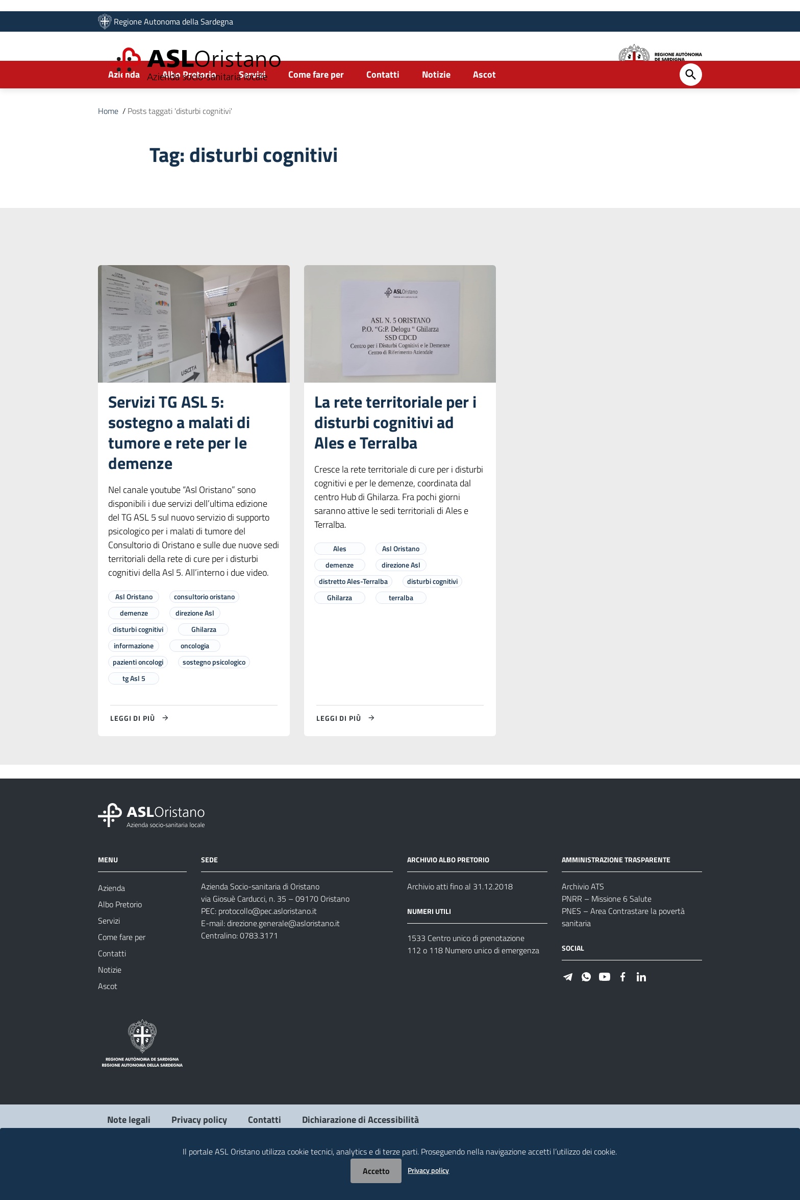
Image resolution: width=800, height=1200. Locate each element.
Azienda (124, 109)
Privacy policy (428, 1170)
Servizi (252, 109)
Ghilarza (203, 663)
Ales (339, 583)
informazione (134, 680)
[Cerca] (691, 109)
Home (108, 145)
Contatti (382, 109)
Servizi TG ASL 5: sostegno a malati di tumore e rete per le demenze (179, 467)
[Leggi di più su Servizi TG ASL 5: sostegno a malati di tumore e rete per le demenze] (140, 752)
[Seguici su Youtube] (604, 1010)
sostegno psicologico (214, 696)
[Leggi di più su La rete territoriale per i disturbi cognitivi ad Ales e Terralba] (347, 752)
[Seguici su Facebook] (623, 1010)
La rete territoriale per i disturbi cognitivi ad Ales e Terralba (395, 456)
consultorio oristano (204, 631)
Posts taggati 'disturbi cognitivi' (180, 145)
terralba (401, 632)
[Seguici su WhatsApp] (586, 1010)
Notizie (436, 109)
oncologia (195, 680)
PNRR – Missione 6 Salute (607, 933)
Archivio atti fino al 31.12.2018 (460, 921)
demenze (134, 647)
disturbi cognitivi (138, 663)
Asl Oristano (134, 631)
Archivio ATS (583, 921)
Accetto (376, 1171)
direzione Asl (195, 647)
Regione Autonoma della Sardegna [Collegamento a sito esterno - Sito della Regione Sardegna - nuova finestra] (173, 24)
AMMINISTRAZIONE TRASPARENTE (616, 894)
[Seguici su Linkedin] (641, 1010)
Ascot (484, 109)
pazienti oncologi (138, 696)
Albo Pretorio (189, 109)
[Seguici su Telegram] (568, 1010)
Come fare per (316, 109)
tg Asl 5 (133, 713)
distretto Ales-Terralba (353, 615)
